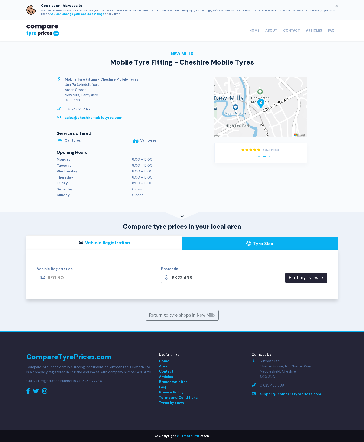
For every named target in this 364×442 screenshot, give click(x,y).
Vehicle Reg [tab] (104, 242)
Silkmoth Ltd (188, 436)
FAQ (331, 30)
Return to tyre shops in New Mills (182, 315)
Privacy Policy (171, 392)
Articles (314, 30)
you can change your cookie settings (77, 14)
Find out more (261, 156)
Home (254, 30)
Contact (291, 30)
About (271, 30)
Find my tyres (306, 277)
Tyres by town (171, 402)
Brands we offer (173, 382)
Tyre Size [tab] (259, 243)
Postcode (169, 268)
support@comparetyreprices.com (290, 394)
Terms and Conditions (178, 397)
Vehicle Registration (55, 268)
